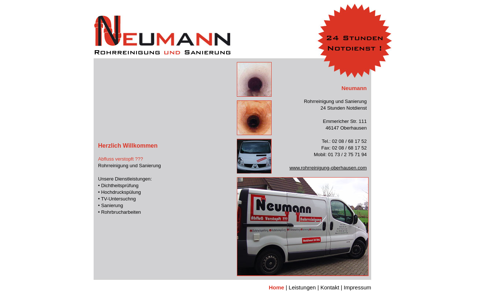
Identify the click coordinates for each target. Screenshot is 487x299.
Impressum (357, 287)
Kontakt (329, 287)
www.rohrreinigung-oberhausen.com (328, 168)
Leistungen (302, 287)
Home (276, 287)
